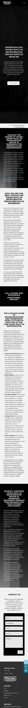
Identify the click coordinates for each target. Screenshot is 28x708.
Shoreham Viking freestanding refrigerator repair (14, 175)
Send (20, 652)
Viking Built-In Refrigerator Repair (12, 706)
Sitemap (6, 690)
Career (5, 697)
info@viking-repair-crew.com (11, 693)
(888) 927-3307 (7, 695)
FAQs (5, 688)
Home (9, 125)
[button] (26, 670)
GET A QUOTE (13, 83)
